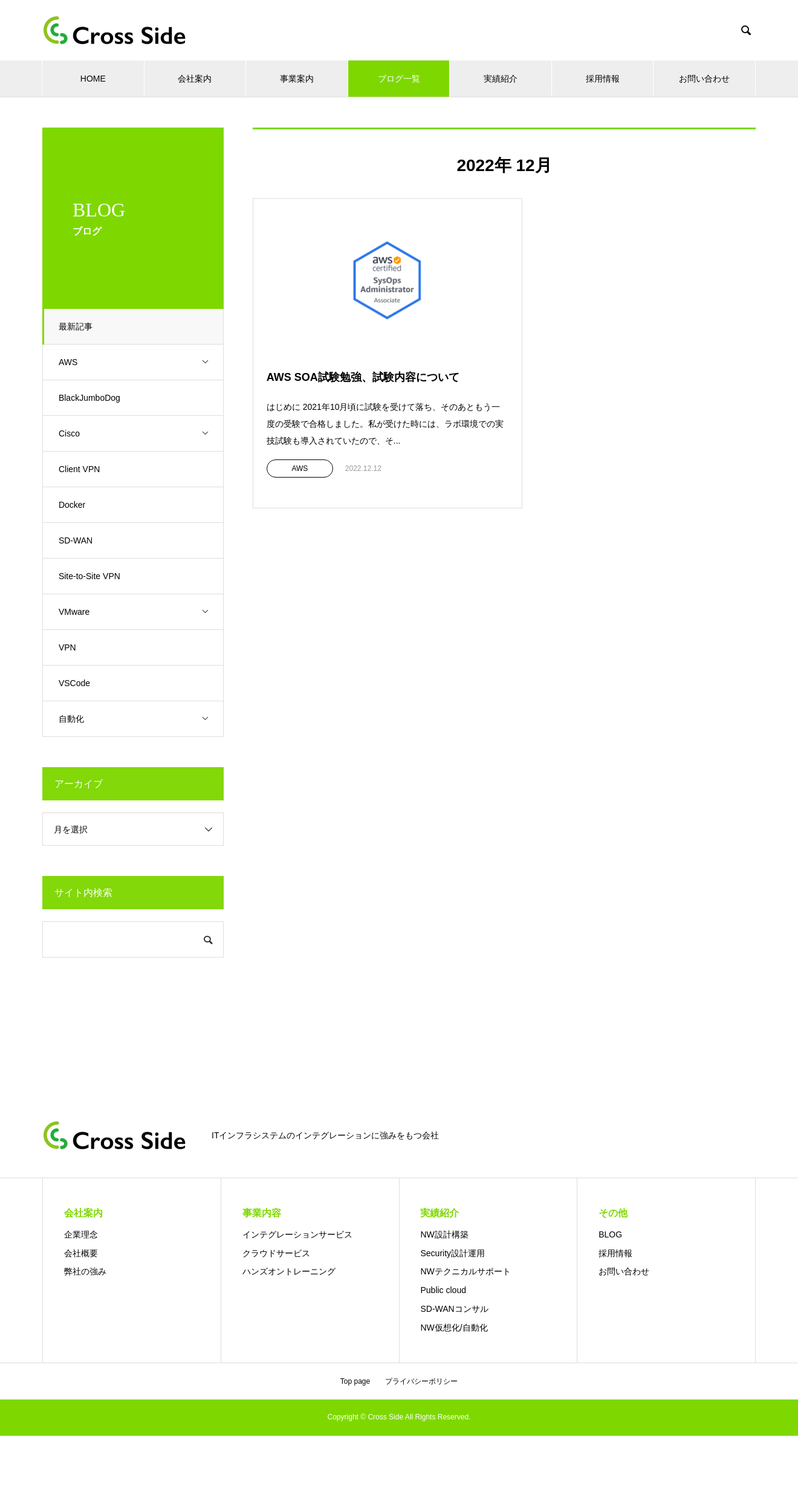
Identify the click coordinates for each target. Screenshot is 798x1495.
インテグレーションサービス (297, 1234)
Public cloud (443, 1290)
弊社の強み (85, 1271)
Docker (74, 505)
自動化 (142, 719)
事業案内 (297, 78)
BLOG (610, 1234)
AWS (142, 362)
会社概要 (81, 1253)
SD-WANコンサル (454, 1309)
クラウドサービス (276, 1253)
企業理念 (81, 1234)
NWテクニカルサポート (465, 1271)
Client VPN (81, 469)
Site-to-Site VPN (92, 576)
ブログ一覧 (399, 78)
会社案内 (195, 78)
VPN (70, 647)
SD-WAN (78, 540)
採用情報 (603, 78)
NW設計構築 (444, 1234)
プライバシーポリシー (421, 1381)
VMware (142, 612)
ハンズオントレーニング (289, 1271)
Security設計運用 (452, 1253)
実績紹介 (500, 78)
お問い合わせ (704, 78)
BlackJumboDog (92, 398)
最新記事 (78, 326)
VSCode (76, 683)
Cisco (142, 434)
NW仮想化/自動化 (453, 1327)
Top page (355, 1381)
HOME (93, 78)
